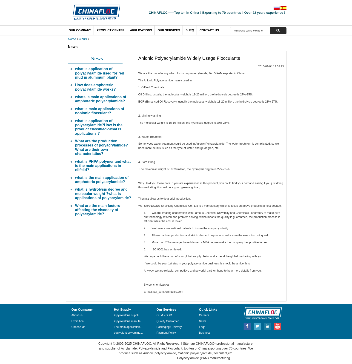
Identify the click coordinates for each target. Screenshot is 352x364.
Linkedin (267, 325)
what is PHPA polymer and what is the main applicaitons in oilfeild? (103, 166)
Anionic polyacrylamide (159, 353)
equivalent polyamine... (128, 332)
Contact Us (209, 30)
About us (77, 315)
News (83, 39)
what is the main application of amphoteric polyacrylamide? (102, 180)
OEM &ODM (164, 315)
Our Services (168, 30)
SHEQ (190, 30)
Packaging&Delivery (169, 327)
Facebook (247, 325)
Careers (204, 315)
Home (72, 39)
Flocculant (175, 348)
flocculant (220, 353)
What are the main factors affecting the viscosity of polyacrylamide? (97, 210)
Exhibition (78, 321)
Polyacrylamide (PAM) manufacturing (203, 358)
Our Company (80, 30)
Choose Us (79, 327)
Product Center (110, 30)
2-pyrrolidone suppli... (127, 315)
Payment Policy (166, 332)
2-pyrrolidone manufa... (128, 321)
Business (205, 332)
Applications (141, 30)
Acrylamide (128, 348)
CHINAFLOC (260, 313)
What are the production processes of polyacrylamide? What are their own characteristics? (101, 147)
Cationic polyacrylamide (194, 353)
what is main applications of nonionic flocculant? (99, 111)
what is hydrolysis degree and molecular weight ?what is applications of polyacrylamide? (103, 193)
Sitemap (189, 343)
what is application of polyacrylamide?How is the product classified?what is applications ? (99, 127)
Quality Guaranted (168, 321)
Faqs (202, 327)
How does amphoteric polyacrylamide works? (95, 87)
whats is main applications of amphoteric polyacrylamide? (100, 99)
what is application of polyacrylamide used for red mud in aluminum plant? (99, 73)
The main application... (128, 327)
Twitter (257, 325)
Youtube (277, 325)
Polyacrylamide (149, 348)
